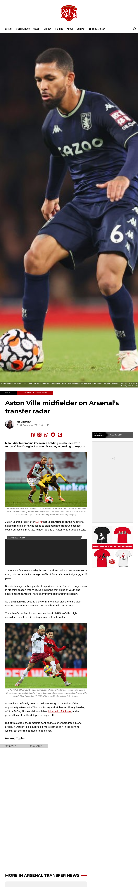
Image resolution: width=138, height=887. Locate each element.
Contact (81, 29)
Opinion (47, 29)
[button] (134, 28)
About (70, 29)
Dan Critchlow (23, 422)
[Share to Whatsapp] (46, 434)
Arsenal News (23, 29)
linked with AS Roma (59, 711)
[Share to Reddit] (53, 434)
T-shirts (59, 29)
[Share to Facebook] (32, 434)
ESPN (38, 521)
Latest (8, 29)
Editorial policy (97, 29)
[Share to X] (39, 434)
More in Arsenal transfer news (42, 875)
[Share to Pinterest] (60, 434)
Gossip (36, 29)
